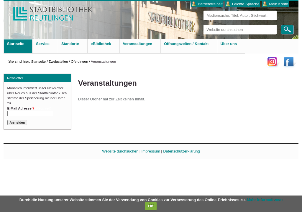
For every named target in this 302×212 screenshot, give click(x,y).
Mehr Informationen (265, 200)
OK (151, 206)
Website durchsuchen (120, 151)
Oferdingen (79, 61)
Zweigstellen (58, 61)
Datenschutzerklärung (181, 151)
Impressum (151, 151)
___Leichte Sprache (243, 4)
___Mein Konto (275, 4)
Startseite (38, 61)
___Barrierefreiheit (206, 4)
